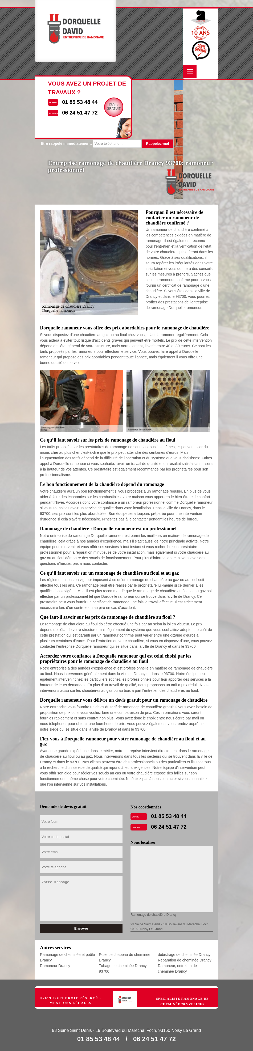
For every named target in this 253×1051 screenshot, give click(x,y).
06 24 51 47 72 (168, 827)
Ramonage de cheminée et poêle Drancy (67, 957)
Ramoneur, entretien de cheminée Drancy (177, 968)
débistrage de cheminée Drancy (184, 954)
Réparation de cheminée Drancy (184, 960)
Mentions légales (70, 1003)
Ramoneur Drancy (55, 966)
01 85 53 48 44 (168, 816)
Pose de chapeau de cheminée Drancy (124, 957)
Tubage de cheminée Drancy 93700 (122, 968)
